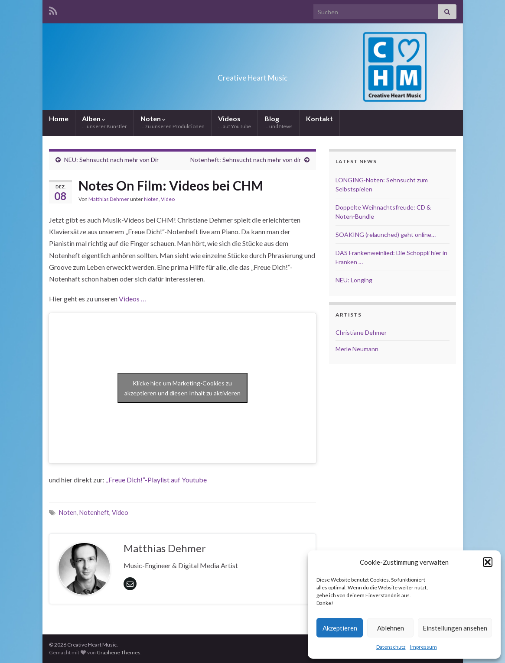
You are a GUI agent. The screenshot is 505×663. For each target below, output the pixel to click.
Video (168, 199)
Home (58, 118)
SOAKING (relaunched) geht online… (386, 234)
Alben (104, 121)
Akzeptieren (340, 628)
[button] (487, 562)
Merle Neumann (357, 349)
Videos (234, 121)
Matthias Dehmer (108, 199)
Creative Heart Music (253, 75)
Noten (172, 121)
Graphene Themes (118, 652)
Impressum (423, 647)
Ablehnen (390, 628)
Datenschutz (391, 647)
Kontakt (319, 118)
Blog (278, 121)
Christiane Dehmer (361, 332)
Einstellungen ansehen (455, 628)
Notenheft (94, 512)
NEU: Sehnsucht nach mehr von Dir (111, 159)
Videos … (132, 298)
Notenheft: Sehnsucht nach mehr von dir (245, 159)
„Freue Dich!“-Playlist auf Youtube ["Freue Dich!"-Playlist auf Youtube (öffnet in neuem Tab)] (156, 479)
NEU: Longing (354, 280)
